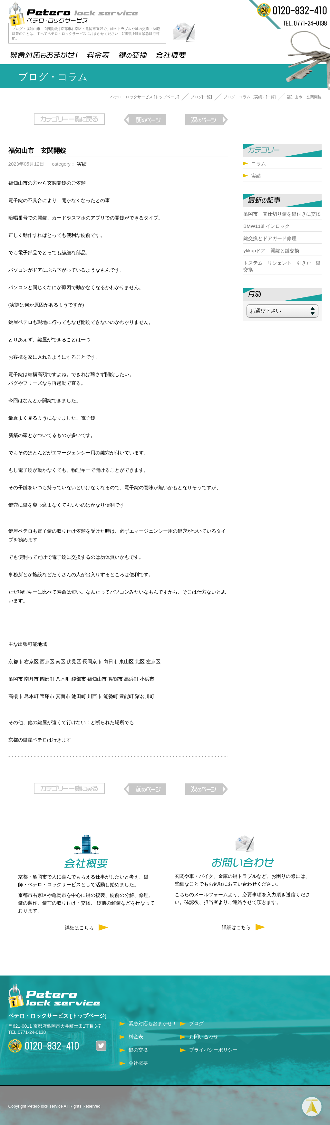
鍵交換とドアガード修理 (269, 238)
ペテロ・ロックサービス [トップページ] (144, 97)
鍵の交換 (138, 1047)
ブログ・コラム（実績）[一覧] (249, 97)
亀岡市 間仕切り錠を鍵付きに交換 (282, 214)
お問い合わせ (203, 1034)
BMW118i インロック (266, 226)
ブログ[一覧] (201, 97)
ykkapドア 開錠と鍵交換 (271, 250)
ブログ (196, 1020)
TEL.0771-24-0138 (27, 1029)
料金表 (136, 1034)
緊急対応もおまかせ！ (153, 1020)
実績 (82, 162)
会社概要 (138, 1060)
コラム (258, 163)
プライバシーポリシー (213, 1047)
